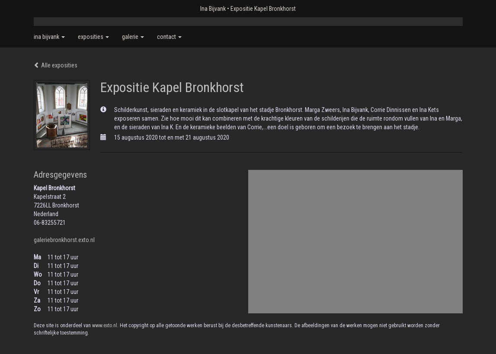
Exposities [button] (93, 36)
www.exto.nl (104, 325)
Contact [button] (169, 36)
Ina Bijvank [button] (49, 36)
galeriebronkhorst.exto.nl (64, 239)
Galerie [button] (133, 36)
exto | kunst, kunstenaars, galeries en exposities (58, 8)
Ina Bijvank (213, 8)
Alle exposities (55, 65)
